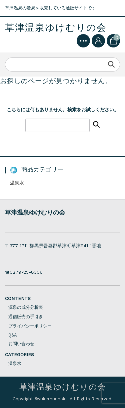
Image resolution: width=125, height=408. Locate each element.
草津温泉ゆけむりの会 (56, 28)
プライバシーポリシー (30, 325)
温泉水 (17, 182)
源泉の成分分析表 (25, 307)
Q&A (12, 334)
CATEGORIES (19, 354)
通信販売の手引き (25, 316)
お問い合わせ (21, 343)
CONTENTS (18, 298)
